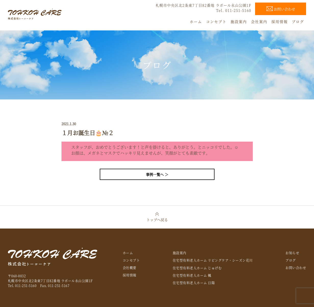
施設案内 (179, 252)
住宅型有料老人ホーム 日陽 (194, 282)
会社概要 (129, 267)
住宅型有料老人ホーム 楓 (192, 275)
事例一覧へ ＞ (157, 174)
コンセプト (131, 260)
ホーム (128, 252)
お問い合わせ (295, 267)
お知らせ (292, 252)
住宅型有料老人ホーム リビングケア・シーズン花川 (213, 260)
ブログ (290, 260)
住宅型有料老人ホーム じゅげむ (197, 267)
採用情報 (129, 274)
